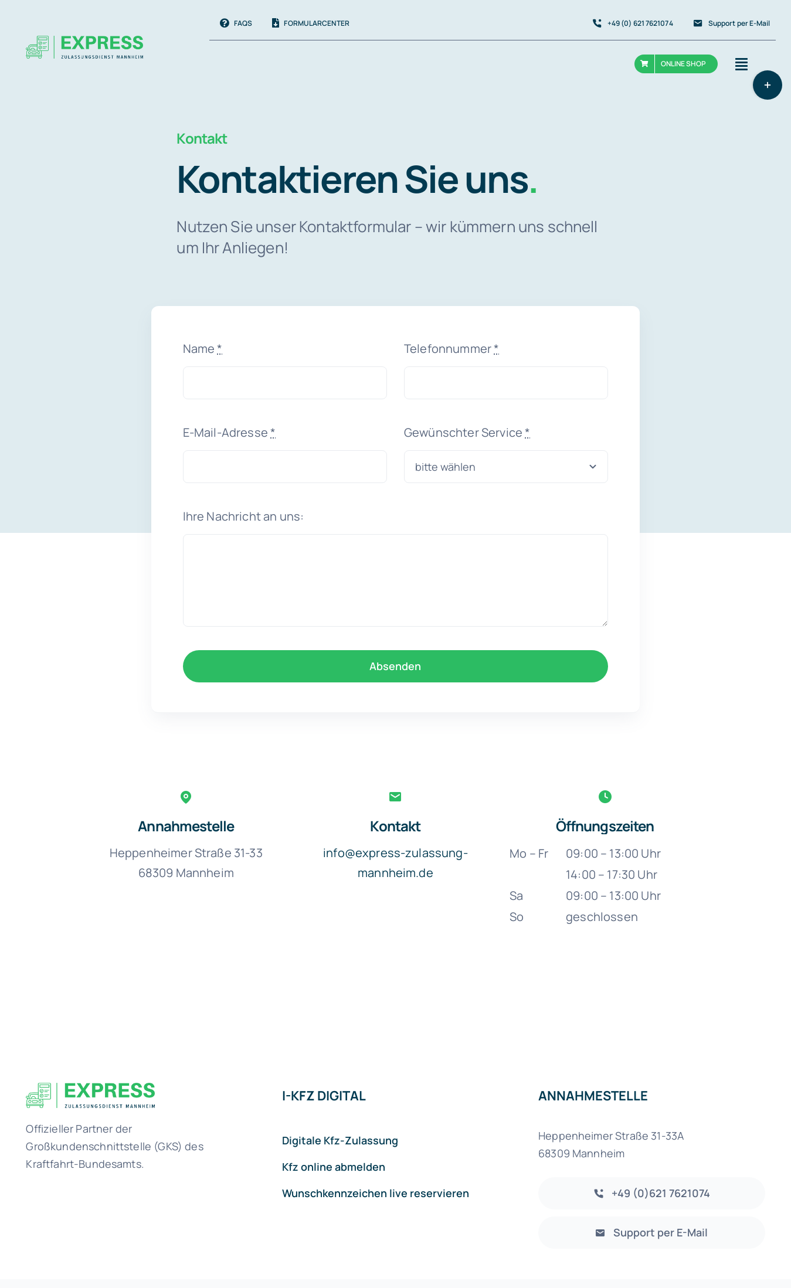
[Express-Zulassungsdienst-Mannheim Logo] (90, 1088)
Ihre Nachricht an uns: (243, 516)
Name (203, 348)
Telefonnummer (451, 348)
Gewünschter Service (467, 432)
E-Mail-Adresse (229, 432)
